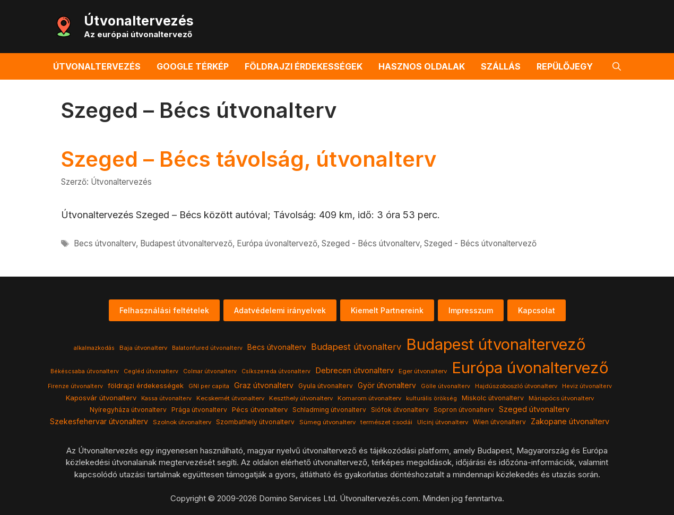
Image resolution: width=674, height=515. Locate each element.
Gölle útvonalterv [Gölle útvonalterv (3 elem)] (445, 386)
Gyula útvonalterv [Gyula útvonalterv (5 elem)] (325, 386)
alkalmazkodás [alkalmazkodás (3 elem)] (94, 348)
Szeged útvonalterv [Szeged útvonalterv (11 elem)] (534, 409)
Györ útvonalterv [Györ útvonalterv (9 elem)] (387, 385)
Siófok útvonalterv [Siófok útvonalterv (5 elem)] (400, 410)
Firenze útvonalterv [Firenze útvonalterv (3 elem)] (75, 386)
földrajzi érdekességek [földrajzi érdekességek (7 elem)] (146, 385)
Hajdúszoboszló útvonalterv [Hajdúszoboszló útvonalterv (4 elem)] (516, 386)
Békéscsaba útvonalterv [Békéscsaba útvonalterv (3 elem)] (84, 371)
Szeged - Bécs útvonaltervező (480, 243)
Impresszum (470, 310)
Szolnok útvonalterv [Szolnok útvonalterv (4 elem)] (182, 422)
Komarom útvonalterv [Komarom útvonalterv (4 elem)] (369, 398)
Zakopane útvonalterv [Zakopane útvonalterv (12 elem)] (570, 421)
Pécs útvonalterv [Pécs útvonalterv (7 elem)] (260, 409)
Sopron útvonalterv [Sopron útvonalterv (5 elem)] (464, 410)
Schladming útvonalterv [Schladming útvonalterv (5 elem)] (329, 410)
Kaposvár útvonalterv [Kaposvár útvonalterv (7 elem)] (101, 397)
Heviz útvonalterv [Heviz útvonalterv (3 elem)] (587, 386)
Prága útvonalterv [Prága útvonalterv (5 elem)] (199, 410)
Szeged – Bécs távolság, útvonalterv (248, 159)
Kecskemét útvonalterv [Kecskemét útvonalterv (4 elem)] (230, 398)
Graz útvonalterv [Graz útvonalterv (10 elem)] (263, 385)
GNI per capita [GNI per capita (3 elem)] (208, 386)
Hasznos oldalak (421, 66)
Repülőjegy (565, 66)
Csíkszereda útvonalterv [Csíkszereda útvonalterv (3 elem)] (275, 371)
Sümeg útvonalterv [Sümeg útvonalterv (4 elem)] (327, 422)
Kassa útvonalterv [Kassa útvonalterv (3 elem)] (166, 398)
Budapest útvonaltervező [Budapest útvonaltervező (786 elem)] (496, 344)
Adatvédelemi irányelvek (280, 310)
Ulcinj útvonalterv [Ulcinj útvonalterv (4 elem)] (442, 422)
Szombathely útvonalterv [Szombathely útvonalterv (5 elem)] (255, 422)
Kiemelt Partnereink (387, 310)
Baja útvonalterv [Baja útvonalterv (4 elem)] (143, 347)
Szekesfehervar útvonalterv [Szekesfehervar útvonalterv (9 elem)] (99, 421)
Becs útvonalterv (105, 243)
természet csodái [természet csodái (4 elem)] (386, 422)
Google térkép (193, 66)
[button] (616, 66)
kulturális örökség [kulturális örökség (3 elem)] (431, 398)
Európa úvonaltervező (277, 243)
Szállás (501, 66)
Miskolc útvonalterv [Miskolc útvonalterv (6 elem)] (493, 398)
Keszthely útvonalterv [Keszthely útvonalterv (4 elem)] (301, 398)
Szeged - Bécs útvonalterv (371, 243)
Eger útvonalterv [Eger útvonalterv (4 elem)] (423, 371)
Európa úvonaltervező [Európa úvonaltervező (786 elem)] (530, 367)
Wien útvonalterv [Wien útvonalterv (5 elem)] (499, 422)
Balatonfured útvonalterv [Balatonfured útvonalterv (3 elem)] (207, 348)
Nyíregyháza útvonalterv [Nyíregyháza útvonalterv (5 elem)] (128, 410)
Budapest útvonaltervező (186, 243)
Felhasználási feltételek (164, 310)
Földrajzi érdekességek (303, 66)
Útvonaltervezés (139, 21)
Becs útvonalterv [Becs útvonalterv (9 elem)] (276, 347)
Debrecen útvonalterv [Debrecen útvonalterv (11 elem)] (354, 370)
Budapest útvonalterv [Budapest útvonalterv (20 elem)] (356, 346)
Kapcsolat (536, 310)
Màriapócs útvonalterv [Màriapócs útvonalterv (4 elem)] (561, 398)
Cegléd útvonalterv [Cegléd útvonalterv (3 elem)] (151, 371)
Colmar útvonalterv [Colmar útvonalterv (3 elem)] (210, 371)
